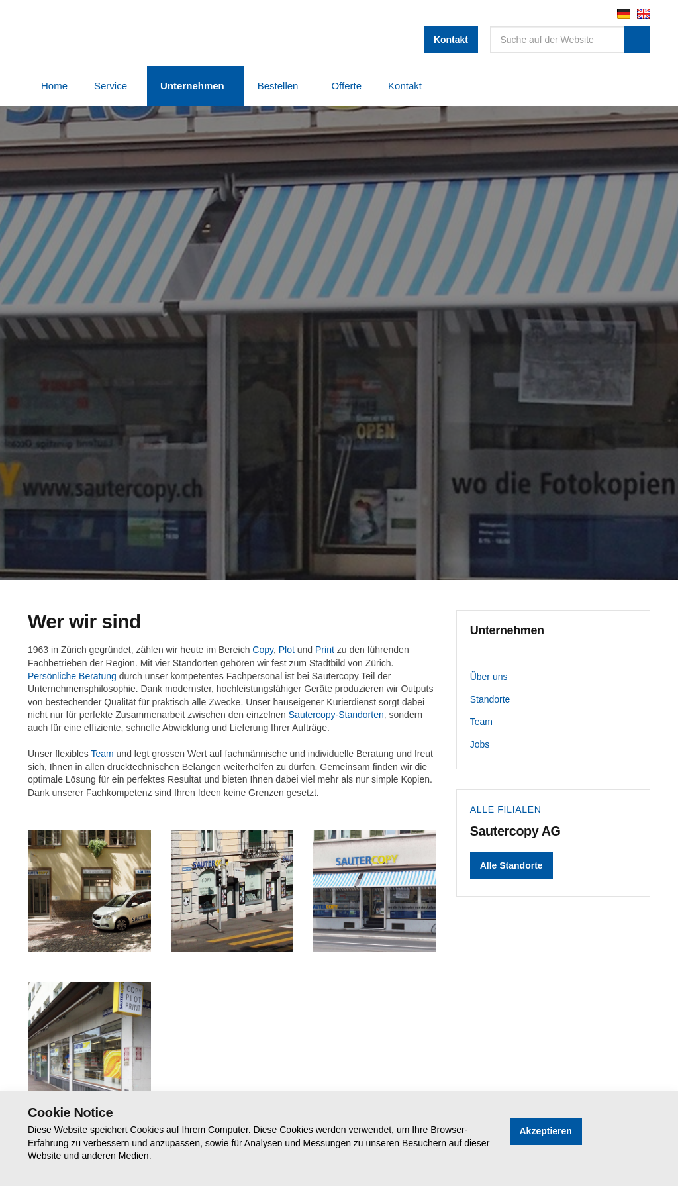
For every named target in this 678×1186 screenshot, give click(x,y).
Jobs (480, 744)
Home (54, 85)
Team (102, 753)
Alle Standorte (511, 865)
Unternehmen (192, 85)
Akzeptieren (546, 1131)
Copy (262, 649)
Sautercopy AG (137, 33)
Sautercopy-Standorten (336, 714)
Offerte (346, 85)
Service (110, 85)
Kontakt (451, 39)
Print (324, 649)
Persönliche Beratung (72, 676)
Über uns (489, 676)
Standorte (490, 699)
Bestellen (278, 85)
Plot (287, 649)
